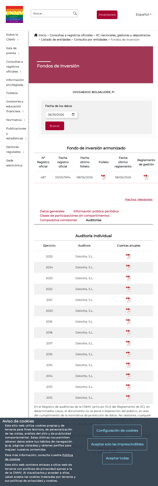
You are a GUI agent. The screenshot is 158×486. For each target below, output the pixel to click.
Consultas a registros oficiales (71, 35)
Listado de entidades (56, 39)
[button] (15, 37)
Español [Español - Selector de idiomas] (142, 14)
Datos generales (52, 211)
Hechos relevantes (138, 199)
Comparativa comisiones (58, 220)
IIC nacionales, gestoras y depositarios (123, 35)
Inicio (42, 35)
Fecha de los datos (58, 106)
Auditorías (93, 220)
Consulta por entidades (90, 39)
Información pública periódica (96, 211)
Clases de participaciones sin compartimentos (74, 215)
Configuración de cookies (117, 431)
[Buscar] (75, 13)
